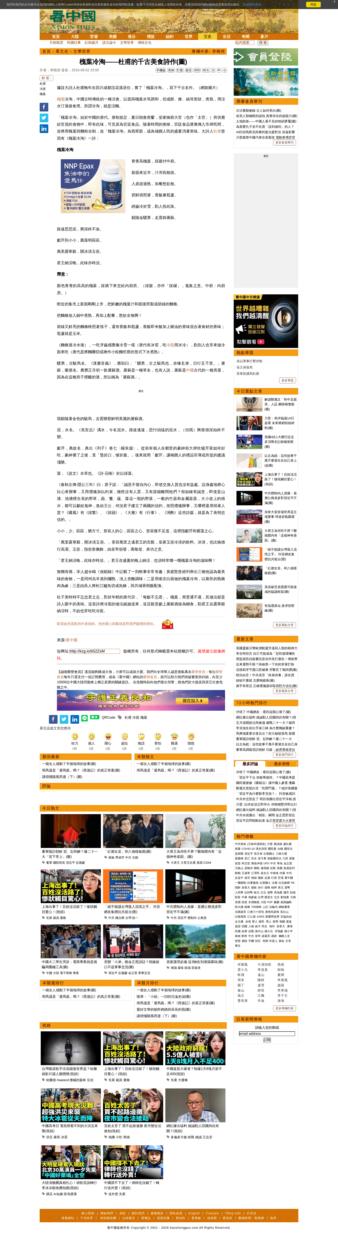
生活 (226, 36)
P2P (270, 902)
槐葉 (43, 94)
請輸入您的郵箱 (267, 1027)
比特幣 (248, 892)
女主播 (239, 921)
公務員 (202, 918)
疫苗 (238, 863)
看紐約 (180, 1218)
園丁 (241, 985)
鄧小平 (288, 931)
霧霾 (276, 902)
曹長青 (243, 1000)
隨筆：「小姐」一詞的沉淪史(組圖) (164, 996)
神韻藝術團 (108, 1218)
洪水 (254, 858)
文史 (207, 36)
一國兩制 (240, 882)
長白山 (284, 911)
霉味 (181, 967)
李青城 (282, 990)
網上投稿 (87, 1213)
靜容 (261, 990)
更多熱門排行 (284, 754)
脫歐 (254, 887)
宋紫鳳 (243, 964)
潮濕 (174, 967)
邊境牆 (265, 868)
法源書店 (128, 1218)
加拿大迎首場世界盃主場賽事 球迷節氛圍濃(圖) (280, 516)
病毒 (238, 848)
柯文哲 (246, 863)
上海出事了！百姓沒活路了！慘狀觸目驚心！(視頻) (280, 479)
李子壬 (282, 995)
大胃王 (175, 862)
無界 (273, 1218)
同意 (313, 4)
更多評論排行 (284, 825)
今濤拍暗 (264, 964)
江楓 (261, 995)
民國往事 (74, 42)
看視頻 (227, 1218)
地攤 (111, 1137)
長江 (247, 858)
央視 (248, 921)
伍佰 (90, 1080)
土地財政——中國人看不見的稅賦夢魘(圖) (266, 121)
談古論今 (109, 42)
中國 (190, 370)
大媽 (293, 897)
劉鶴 (238, 873)
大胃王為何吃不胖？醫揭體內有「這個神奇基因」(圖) (280, 535)
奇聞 (245, 36)
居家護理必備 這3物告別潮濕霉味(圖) (194, 962)
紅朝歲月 (92, 42)
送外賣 (113, 1194)
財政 (293, 892)
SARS (260, 916)
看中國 (71, 640)
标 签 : (46, 78)
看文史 (62, 51)
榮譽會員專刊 (249, 101)
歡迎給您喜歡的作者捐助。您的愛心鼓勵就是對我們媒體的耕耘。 (107, 624)
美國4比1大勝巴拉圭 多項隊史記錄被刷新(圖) (279, 441)
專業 (76, 973)
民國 (238, 931)
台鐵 (280, 848)
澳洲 (290, 926)
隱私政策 (176, 1213)
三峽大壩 (281, 853)
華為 (280, 863)
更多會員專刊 (284, 142)
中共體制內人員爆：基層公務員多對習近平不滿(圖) (280, 498)
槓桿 (274, 887)
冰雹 (64, 1137)
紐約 (170, 36)
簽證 (238, 926)
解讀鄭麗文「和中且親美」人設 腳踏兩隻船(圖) (280, 404)
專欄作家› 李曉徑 (208, 51)
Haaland (63, 1080)
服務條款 (157, 1213)
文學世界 (127, 42)
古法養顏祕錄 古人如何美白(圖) (258, 110)
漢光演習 (261, 848)
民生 (265, 926)
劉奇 (244, 936)
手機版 (160, 70)
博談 (151, 36)
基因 (200, 862)
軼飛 (241, 975)
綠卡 (258, 926)
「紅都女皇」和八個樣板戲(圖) (127, 851)
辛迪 (261, 1000)
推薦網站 (67, 1218)
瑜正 (241, 995)
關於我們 (138, 1213)
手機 (251, 941)
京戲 (135, 857)
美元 (280, 887)
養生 (238, 945)
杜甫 (43, 83)
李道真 (263, 969)
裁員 (56, 918)
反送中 (239, 877)
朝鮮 (238, 887)
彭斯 (273, 868)
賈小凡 (243, 969)
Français (212, 1213)
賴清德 (278, 844)
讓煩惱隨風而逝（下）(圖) (62, 777)
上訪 (265, 907)
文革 (288, 941)
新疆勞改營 (272, 916)
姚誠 (198, 1137)
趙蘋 (280, 985)
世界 (188, 36)
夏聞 (280, 975)
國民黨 (272, 848)
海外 (272, 926)
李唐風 (282, 980)
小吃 (119, 1137)
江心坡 (251, 916)
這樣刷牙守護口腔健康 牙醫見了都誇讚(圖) (266, 669)
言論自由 (286, 916)
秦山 (241, 990)
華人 (255, 921)
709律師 (256, 907)
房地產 (278, 892)
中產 (244, 897)
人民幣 (239, 892)
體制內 (192, 918)
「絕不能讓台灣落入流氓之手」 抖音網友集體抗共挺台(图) (280, 554)
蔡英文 (268, 897)
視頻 (46, 1025)
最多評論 (250, 764)
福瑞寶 (212, 1218)
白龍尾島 (240, 916)
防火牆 (239, 907)
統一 (135, 918)
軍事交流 (144, 973)
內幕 (282, 873)
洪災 (49, 1137)
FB (292, 882)
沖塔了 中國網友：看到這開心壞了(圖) (263, 712)
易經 (274, 936)
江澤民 (255, 873)
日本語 (252, 1213)
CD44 (207, 862)
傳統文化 (145, 42)
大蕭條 (183, 1080)
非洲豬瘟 (254, 902)
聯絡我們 (106, 1213)
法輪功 (273, 907)
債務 (267, 887)
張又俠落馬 (244, 367)
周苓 (241, 980)
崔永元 (265, 873)
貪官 (247, 877)
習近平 (70, 862)
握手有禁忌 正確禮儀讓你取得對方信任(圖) (266, 686)
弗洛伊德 (256, 863)
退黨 (292, 858)
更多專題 (288, 380)
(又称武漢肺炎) (256, 844)
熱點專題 (245, 353)
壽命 (281, 941)
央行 (260, 887)
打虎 (274, 877)
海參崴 (252, 897)
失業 (49, 918)
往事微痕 (252, 882)
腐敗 (260, 877)
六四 (285, 858)
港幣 (270, 892)
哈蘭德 (51, 1080)
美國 (113, 36)
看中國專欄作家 (251, 956)
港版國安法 (274, 858)
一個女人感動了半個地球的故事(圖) (69, 764)
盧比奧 (287, 844)
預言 (258, 941)
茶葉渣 (195, 967)
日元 (263, 892)
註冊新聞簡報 (249, 1019)
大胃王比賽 (188, 862)
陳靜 (261, 980)
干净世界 (86, 1218)
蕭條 (63, 918)
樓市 (286, 892)
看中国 (75, 19)
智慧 (238, 941)
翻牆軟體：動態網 (251, 1218)
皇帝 (258, 936)
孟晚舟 (248, 868)
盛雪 (261, 985)
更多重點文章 (284, 625)
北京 (277, 897)
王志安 (207, 1137)
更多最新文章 (284, 691)
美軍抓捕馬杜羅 (247, 373)
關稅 (257, 868)
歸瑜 (280, 969)
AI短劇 (58, 1194)
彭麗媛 (80, 862)
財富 (238, 897)
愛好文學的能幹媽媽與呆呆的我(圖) (164, 1009)
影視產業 (70, 1194)
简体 (171, 70)
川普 (270, 844)
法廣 (274, 882)
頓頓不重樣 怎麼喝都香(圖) (255, 680)
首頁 (56, 36)
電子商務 (66, 973)
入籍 (251, 926)
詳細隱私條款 (252, 4)
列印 (197, 70)
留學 (275, 921)
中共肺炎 (240, 844)
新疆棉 (239, 858)
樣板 (111, 857)
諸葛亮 (266, 936)
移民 (261, 921)
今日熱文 (50, 808)
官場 (94, 36)
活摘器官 (240, 911)
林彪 (238, 936)
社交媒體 (284, 882)
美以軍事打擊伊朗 (249, 361)
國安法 (288, 848)
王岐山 (239, 868)
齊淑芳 (119, 857)
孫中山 (259, 931)
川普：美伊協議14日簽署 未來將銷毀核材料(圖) (279, 423)
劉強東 (285, 897)
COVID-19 (248, 848)
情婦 (254, 877)
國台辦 (119, 918)
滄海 (280, 1000)
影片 (264, 36)
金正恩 (132, 973)
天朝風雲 (56, 42)
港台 (132, 36)
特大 (206, 70)
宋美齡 (279, 931)
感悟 (244, 941)
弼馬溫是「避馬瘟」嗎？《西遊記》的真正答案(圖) (81, 770)
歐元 (257, 892)
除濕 (188, 967)
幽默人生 (284, 936)
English (194, 1213)
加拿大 (246, 887)
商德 (126, 1137)
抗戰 (251, 931)
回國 (244, 926)
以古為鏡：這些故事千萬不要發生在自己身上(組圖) (280, 460)
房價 (238, 902)
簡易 (280, 964)
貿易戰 (239, 853)
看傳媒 (196, 1218)
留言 (189, 70)
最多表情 (281, 764)
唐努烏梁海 (272, 911)
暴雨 (56, 1137)
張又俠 (258, 853)
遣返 (289, 921)
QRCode (108, 717)
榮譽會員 (198, 672)
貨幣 (287, 887)
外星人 (273, 941)
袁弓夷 (262, 858)
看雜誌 (146, 1218)
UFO (266, 863)
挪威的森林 (78, 1080)
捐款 (122, 1213)
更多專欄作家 (284, 1008)
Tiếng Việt (233, 1213)
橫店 (49, 1194)
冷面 (43, 89)
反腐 (267, 877)
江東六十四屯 (255, 911)
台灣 (128, 918)
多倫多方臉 (179, 1137)
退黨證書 (163, 1218)
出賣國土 (269, 853)
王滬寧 (246, 873)
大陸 (75, 36)
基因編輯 (286, 902)
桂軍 (244, 931)
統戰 (191, 1137)
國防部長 (59, 862)
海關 (282, 921)
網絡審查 (284, 907)
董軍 (49, 862)
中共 (128, 857)
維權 (247, 907)
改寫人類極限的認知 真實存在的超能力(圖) (266, 116)
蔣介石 (269, 931)
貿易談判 (289, 868)
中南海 (274, 873)
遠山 (261, 975)
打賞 (180, 70)
